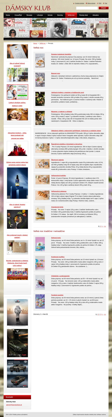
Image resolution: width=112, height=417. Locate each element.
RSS (100, 3)
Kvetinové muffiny (58, 257)
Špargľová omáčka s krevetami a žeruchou (66, 144)
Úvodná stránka (79, 3)
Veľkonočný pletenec (59, 191)
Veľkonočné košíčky (58, 175)
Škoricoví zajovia (57, 160)
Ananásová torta (57, 207)
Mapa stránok (91, 3)
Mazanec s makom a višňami (61, 111)
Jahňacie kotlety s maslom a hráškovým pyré (67, 92)
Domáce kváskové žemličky (61, 54)
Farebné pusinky (57, 295)
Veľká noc (42, 43)
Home (35, 43)
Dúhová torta (56, 238)
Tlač (106, 3)
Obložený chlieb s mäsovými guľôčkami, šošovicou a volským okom (76, 131)
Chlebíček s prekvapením (60, 276)
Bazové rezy (55, 73)
